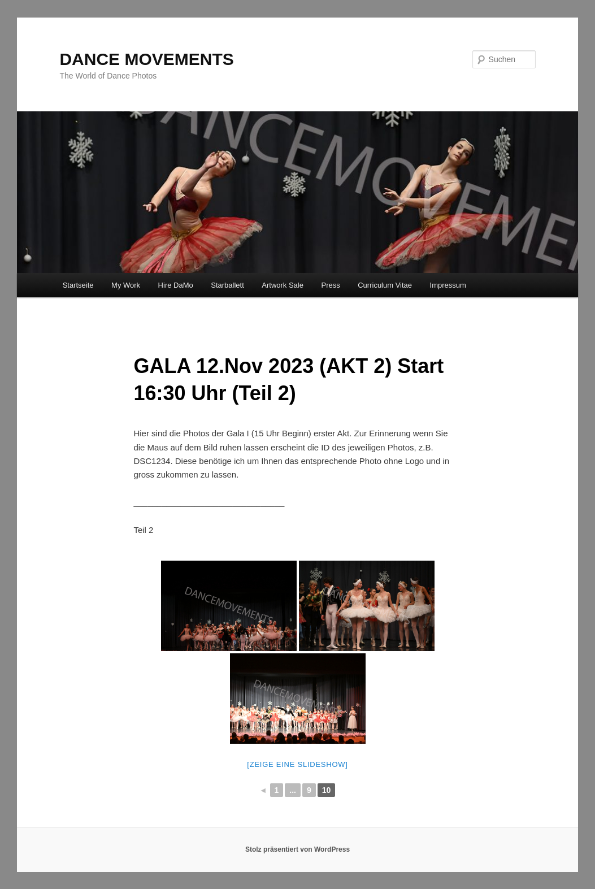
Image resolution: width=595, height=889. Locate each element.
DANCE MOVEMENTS (146, 59)
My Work (125, 285)
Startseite (78, 285)
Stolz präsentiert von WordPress (297, 849)
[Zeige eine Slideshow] (297, 764)
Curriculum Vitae (385, 285)
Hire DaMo (175, 285)
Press (330, 285)
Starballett (227, 285)
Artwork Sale (282, 285)
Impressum (448, 285)
